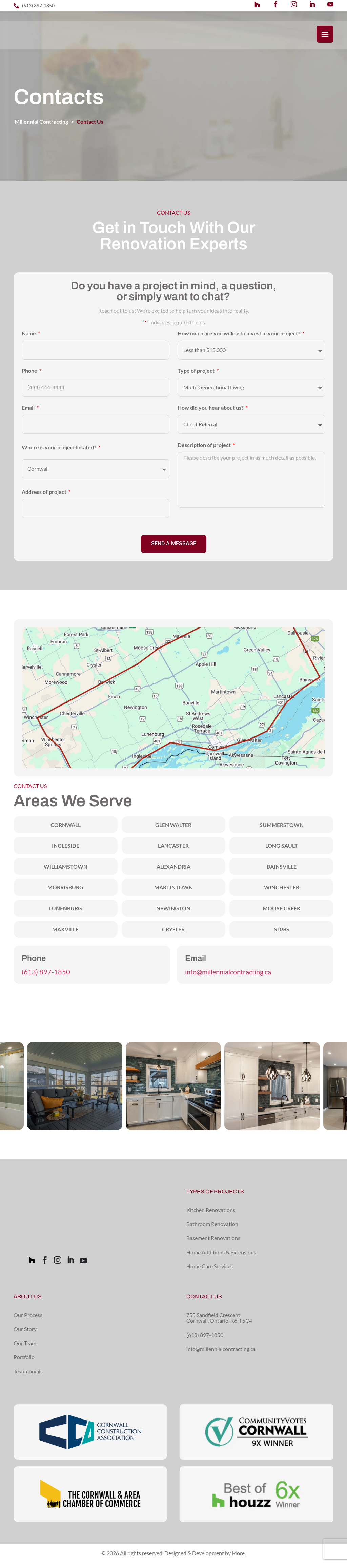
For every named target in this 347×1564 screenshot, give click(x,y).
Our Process (28, 1316)
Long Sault (281, 847)
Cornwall (65, 826)
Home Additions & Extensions (221, 1253)
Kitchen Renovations (210, 1211)
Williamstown (65, 868)
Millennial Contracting (41, 123)
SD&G (281, 930)
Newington (173, 909)
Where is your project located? (59, 449)
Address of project (44, 493)
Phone (30, 372)
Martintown (173, 888)
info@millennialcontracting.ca (228, 973)
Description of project (205, 446)
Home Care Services (209, 1267)
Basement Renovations (213, 1239)
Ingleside (65, 847)
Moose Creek (282, 909)
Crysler (173, 930)
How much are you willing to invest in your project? (239, 335)
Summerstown (282, 826)
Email (29, 409)
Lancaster (173, 847)
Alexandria (173, 868)
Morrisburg (65, 888)
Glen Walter (173, 826)
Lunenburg (65, 909)
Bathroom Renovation (212, 1225)
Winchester (281, 888)
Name (29, 335)
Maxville (65, 930)
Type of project (197, 372)
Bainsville (282, 868)
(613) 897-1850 (46, 973)
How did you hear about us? (211, 409)
